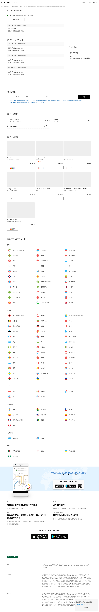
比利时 (75, 578)
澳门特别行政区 (82, 575)
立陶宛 (54, 581)
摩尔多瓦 (68, 581)
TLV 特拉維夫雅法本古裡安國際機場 (21, 15)
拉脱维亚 (63, 581)
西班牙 (57, 580)
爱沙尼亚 (53, 580)
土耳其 (78, 577)
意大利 (49, 581)
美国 (47, 584)
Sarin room (67, 158)
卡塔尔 (55, 577)
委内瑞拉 (46, 586)
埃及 (68, 586)
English (48, 564)
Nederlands (44, 567)
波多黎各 (73, 584)
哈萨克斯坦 (60, 575)
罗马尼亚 (46, 583)
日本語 (43, 564)
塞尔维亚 (51, 583)
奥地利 (60, 578)
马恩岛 (45, 581)
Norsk (81, 565)
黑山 (72, 581)
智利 (64, 584)
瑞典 (55, 583)
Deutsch (60, 565)
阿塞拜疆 (58, 574)
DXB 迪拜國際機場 (16, 10)
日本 (49, 575)
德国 (45, 580)
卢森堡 (58, 581)
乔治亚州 (71, 574)
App (90, 2)
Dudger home (12, 189)
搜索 (84, 97)
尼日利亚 (77, 586)
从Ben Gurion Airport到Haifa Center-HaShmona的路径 (46, 100)
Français (55, 565)
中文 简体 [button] (95, 2)
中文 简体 (58, 564)
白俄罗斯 (71, 583)
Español (65, 565)
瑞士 (85, 578)
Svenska (86, 565)
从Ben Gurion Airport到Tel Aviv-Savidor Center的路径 (23, 102)
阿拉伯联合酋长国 (46, 574)
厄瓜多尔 (78, 584)
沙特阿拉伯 (60, 577)
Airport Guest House (43, 189)
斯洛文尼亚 (60, 583)
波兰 (87, 581)
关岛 (59, 586)
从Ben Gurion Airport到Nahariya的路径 (19, 100)
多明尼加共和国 (84, 584)
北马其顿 (76, 581)
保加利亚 (80, 578)
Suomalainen (76, 565)
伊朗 (45, 575)
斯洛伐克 (66, 583)
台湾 (82, 577)
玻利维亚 (60, 584)
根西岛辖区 (71, 580)
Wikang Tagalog (48, 565)
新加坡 (65, 577)
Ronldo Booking (12, 219)
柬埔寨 (52, 575)
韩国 (56, 575)
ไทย (67, 564)
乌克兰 (75, 583)
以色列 (85, 574)
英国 (67, 580)
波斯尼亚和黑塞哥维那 (68, 578)
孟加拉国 (63, 574)
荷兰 (80, 581)
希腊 (76, 580)
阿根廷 (55, 584)
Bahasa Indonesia (81, 564)
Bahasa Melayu (72, 564)
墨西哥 (87, 583)
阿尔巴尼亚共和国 (54, 578)
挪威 (83, 581)
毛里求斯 (72, 586)
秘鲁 (50, 586)
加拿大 (83, 583)
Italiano (70, 565)
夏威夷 (51, 584)
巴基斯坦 (50, 577)
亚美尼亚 (53, 574)
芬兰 (61, 580)
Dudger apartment (42, 158)
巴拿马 (43, 584)
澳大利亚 (54, 586)
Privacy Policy (79, 604)
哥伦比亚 (68, 584)
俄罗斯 (79, 583)
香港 (76, 574)
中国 (67, 574)
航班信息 (84, 2)
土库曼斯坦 (73, 577)
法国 (64, 580)
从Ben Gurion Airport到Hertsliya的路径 (73, 100)
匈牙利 (80, 580)
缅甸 (73, 575)
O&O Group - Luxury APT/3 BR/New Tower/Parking (81, 189)
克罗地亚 (85, 580)
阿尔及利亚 (63, 586)
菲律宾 (45, 577)
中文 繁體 (53, 564)
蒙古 (76, 575)
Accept (86, 607)
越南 (85, 577)
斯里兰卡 (69, 575)
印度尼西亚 (80, 574)
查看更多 (42, 102)
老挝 (65, 575)
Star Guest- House (13, 158)
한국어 (63, 564)
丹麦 (49, 580)
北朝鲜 (47, 578)
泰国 (69, 577)
